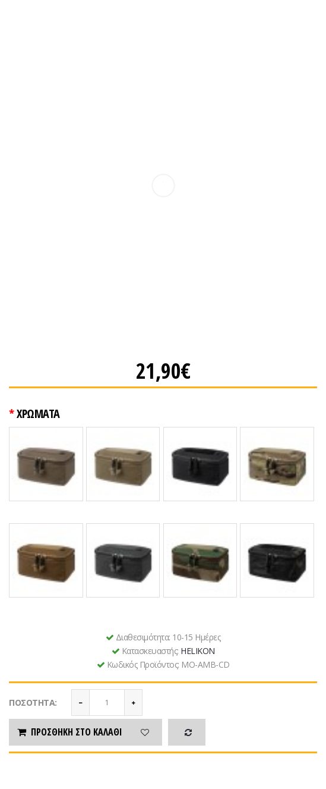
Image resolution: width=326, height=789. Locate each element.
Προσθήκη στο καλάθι (68, 731)
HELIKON (198, 650)
